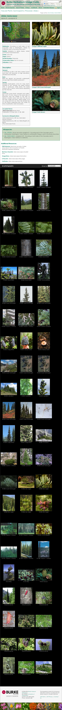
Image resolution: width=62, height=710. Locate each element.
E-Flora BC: (5, 158)
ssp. (8, 132)
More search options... (50, 5)
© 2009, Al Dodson (44, 442)
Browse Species (10, 7)
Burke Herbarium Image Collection (26, 2)
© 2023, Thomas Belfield (44, 280)
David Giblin (57, 12)
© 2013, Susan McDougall (26, 372)
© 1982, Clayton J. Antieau (44, 558)
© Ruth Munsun (44, 581)
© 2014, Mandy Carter (26, 349)
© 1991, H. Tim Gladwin (44, 535)
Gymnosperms (18, 11)
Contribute (34, 7)
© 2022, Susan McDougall (8, 303)
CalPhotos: (5, 161)
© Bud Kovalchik (9, 604)
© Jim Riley (9, 581)
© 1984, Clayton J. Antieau (26, 558)
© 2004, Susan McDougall (43, 465)
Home (2, 7)
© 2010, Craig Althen (8, 442)
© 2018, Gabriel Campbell (44, 326)
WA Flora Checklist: (7, 152)
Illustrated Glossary (48, 7)
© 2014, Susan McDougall (8, 372)
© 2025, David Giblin (44, 256)
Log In (58, 7)
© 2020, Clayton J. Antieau (9, 326)
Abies (36, 11)
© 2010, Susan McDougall (43, 419)
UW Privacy (50, 696)
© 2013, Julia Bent (8, 396)
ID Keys (27, 7)
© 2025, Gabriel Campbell (9, 187)
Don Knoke (51, 12)
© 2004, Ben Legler (26, 488)
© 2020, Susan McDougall (26, 303)
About (40, 7)
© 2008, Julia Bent (26, 465)
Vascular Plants (6, 11)
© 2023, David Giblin (26, 280)
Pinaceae (28, 11)
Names (46, 3)
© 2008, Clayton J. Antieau (9, 465)
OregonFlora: (6, 156)
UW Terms (42, 696)
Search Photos (20, 7)
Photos (52, 3)
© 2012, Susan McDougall (8, 419)
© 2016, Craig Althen (8, 349)
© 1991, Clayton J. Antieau (26, 535)
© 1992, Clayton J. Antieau (9, 535)
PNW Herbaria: (6, 146)
